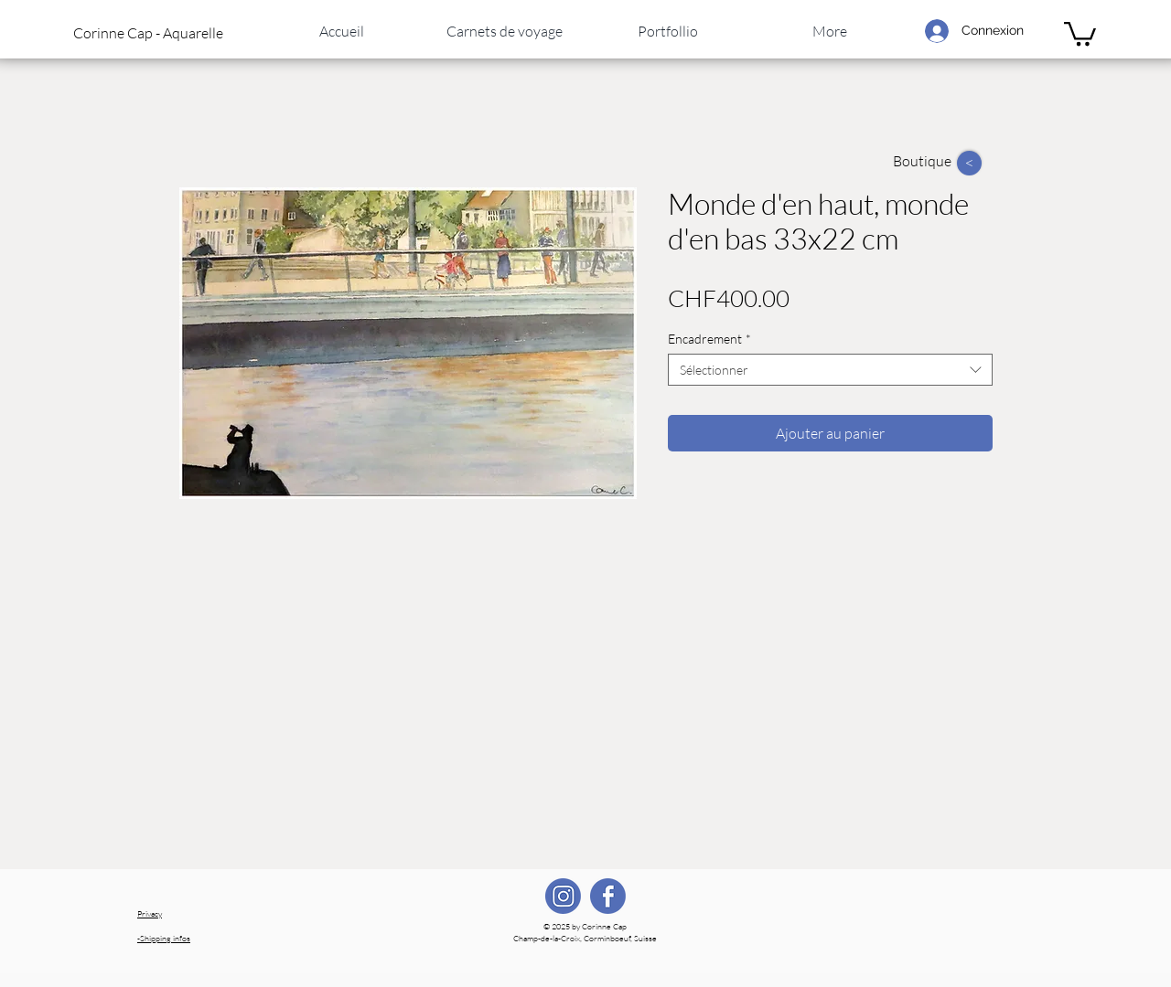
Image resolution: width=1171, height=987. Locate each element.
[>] (969, 163)
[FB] (608, 896)
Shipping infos (163, 937)
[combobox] (830, 370)
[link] (1080, 32)
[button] (163, 33)
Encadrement (709, 338)
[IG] (563, 896)
